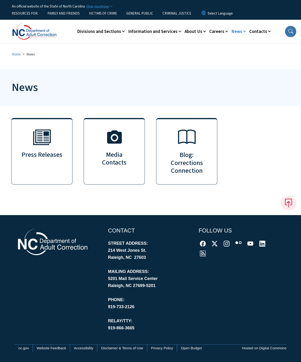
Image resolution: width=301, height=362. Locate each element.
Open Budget (191, 348)
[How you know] (99, 6)
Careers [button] (216, 31)
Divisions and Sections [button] (99, 31)
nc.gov (23, 348)
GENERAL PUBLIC (139, 13)
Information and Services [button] (153, 31)
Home (16, 54)
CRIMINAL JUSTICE (176, 13)
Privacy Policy (162, 348)
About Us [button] (193, 31)
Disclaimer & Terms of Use (122, 348)
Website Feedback (51, 348)
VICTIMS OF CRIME (103, 13)
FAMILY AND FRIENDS (64, 13)
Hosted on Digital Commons (264, 348)
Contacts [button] (258, 31)
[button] (290, 31)
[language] (220, 13)
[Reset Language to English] (204, 13)
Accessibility (83, 348)
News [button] (236, 31)
